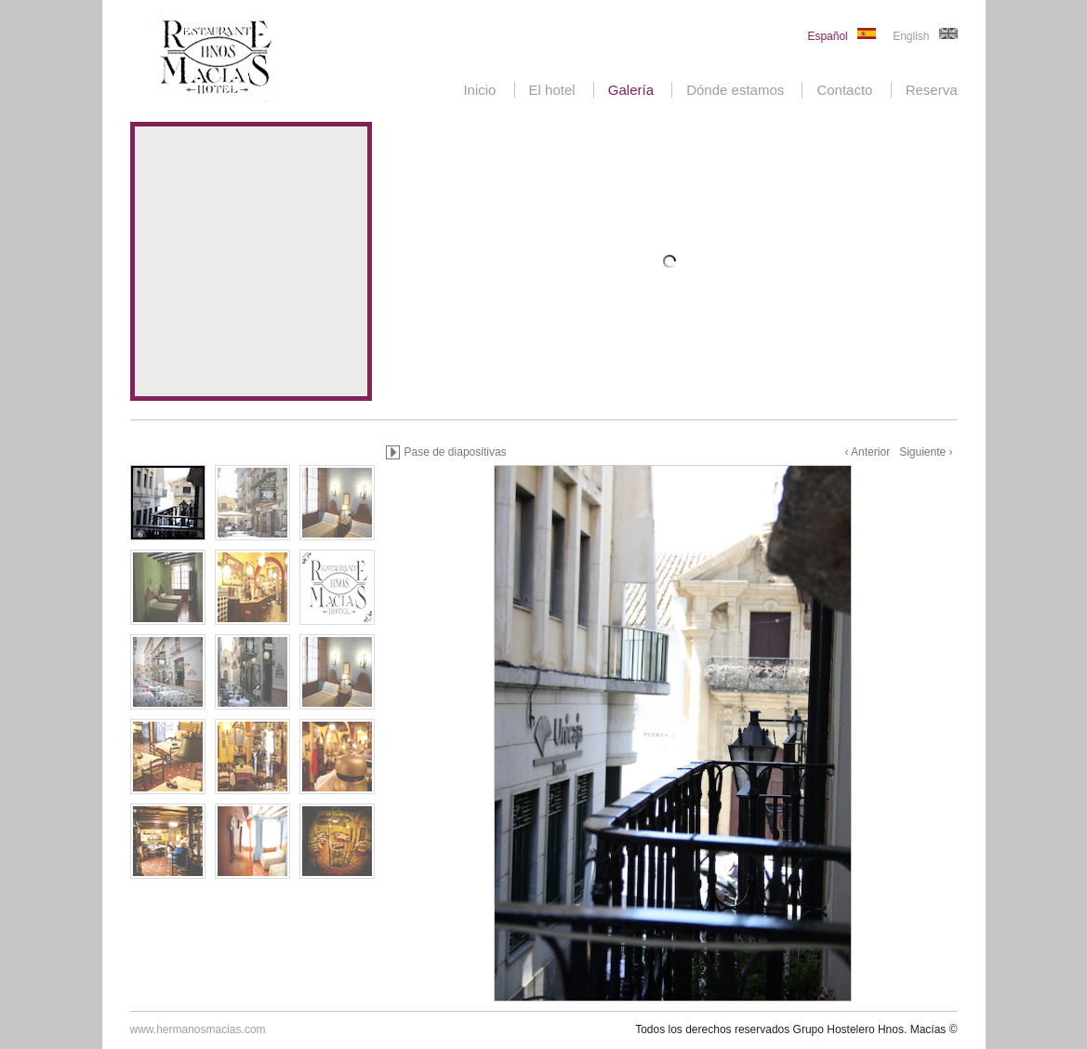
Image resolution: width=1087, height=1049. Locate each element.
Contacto (844, 90)
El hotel (552, 90)
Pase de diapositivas (455, 451)
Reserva (932, 90)
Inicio (479, 90)
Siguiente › (925, 451)
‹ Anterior (867, 451)
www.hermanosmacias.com (198, 1029)
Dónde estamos (735, 90)
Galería (631, 90)
